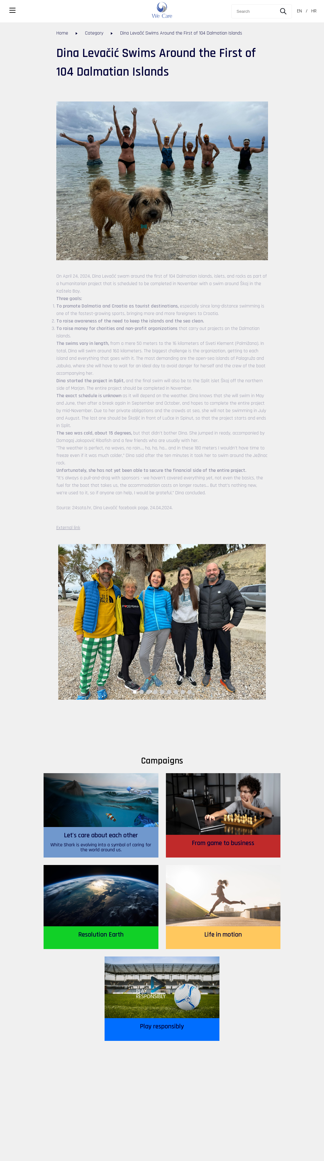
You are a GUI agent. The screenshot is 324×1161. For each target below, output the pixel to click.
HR (314, 11)
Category (94, 33)
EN (299, 11)
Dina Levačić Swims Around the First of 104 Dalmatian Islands (181, 33)
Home (62, 33)
